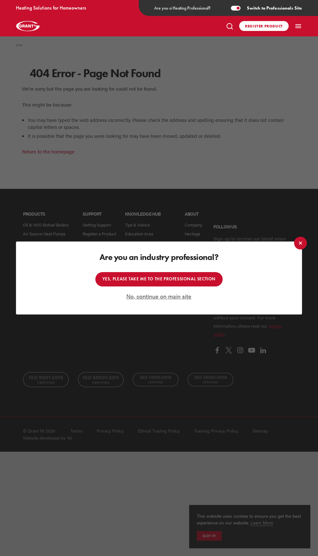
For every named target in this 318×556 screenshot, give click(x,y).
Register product (264, 26)
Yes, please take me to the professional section (159, 279)
